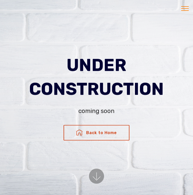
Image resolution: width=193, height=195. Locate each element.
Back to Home (96, 133)
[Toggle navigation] (185, 8)
